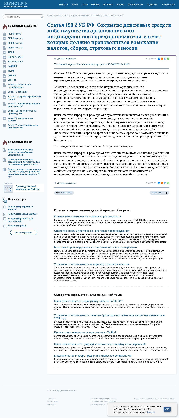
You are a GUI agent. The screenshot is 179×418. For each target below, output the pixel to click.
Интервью (108, 4)
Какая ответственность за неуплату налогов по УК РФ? (88, 301)
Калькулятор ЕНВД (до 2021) (20, 214)
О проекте (51, 399)
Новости (63, 4)
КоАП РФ (10, 66)
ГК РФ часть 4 (13, 47)
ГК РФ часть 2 (13, 38)
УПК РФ (9, 80)
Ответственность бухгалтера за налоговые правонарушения (91, 230)
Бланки (120, 4)
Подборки (152, 4)
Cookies (151, 412)
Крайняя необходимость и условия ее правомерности (87, 216)
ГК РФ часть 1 (13, 34)
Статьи (84, 4)
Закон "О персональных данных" (18, 119)
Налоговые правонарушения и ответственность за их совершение (95, 247)
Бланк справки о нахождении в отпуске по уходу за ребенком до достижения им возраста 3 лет (22, 173)
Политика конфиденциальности (103, 399)
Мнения (95, 4)
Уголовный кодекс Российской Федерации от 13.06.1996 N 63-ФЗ (91, 64)
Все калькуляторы (23, 232)
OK (167, 409)
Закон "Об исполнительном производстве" (19, 112)
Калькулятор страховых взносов (18, 208)
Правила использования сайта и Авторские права (154, 399)
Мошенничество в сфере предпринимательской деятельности (93, 355)
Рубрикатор (168, 4)
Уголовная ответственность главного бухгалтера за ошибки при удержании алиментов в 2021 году (109, 317)
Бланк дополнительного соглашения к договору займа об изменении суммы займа (21, 162)
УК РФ (8, 71)
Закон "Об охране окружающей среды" (22, 97)
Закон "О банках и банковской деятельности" (21, 104)
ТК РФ (8, 52)
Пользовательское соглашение (103, 402)
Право (74, 4)
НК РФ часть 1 (13, 57)
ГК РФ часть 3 (13, 43)
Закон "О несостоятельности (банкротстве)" (20, 126)
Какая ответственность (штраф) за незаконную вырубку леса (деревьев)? (100, 344)
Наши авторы (52, 402)
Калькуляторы (135, 4)
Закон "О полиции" (15, 92)
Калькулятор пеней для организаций (18, 219)
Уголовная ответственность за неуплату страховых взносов (91, 264)
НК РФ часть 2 (13, 61)
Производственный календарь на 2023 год (28, 187)
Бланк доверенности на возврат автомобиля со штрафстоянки (18, 152)
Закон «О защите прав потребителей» (17, 85)
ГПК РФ (9, 75)
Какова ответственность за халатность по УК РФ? (85, 332)
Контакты (51, 405)
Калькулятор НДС (15, 226)
